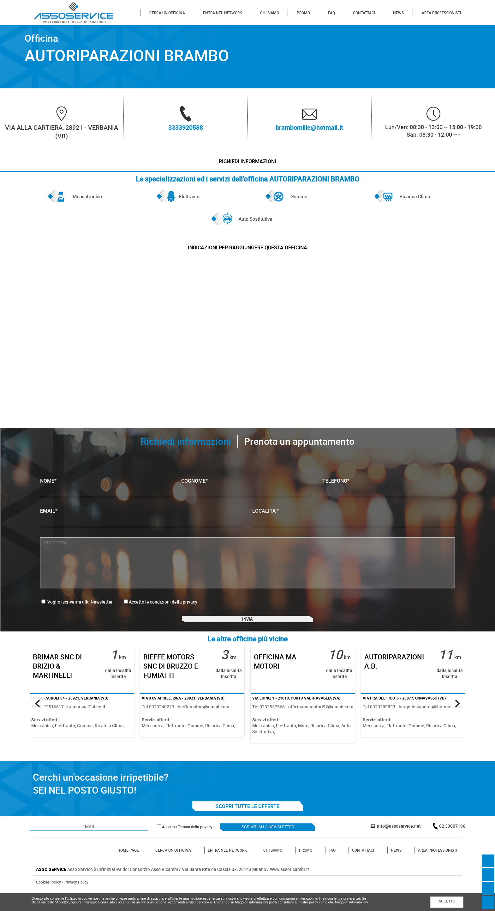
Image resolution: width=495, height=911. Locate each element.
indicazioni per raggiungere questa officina (247, 256)
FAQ (331, 12)
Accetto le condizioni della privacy (163, 613)
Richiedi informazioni (247, 164)
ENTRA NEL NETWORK (222, 12)
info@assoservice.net (399, 846)
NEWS (398, 12)
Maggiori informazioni (351, 902)
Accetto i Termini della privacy (187, 846)
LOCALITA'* (353, 529)
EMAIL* (141, 529)
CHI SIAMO (269, 12)
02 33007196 (452, 846)
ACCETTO (446, 900)
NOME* (105, 499)
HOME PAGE (128, 869)
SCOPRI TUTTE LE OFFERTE (247, 826)
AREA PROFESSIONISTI (441, 12)
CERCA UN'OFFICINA (167, 12)
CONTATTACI (364, 12)
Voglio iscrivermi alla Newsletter (77, 613)
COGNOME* (247, 499)
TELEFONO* (388, 499)
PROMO (303, 12)
